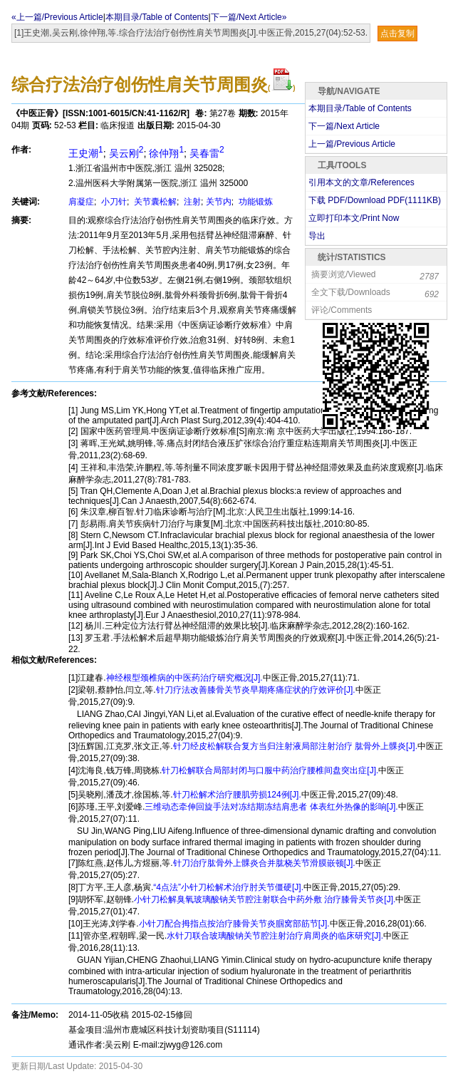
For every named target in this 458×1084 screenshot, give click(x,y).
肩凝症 (81, 202)
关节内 (218, 202)
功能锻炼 (254, 202)
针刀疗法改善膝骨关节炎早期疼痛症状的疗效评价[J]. (255, 690)
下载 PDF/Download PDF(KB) (374, 200)
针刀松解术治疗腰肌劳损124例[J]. (237, 795)
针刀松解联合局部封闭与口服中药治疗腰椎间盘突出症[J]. (270, 770)
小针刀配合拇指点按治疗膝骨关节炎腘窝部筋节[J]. (234, 924)
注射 (191, 202)
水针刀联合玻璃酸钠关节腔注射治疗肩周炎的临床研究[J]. (275, 936)
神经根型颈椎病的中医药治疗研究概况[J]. (184, 678)
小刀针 (113, 202)
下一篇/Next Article (344, 126)
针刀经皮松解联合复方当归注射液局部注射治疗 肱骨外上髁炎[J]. (295, 746)
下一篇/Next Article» (249, 17)
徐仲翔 (166, 153)
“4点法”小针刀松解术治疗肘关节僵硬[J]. (228, 887)
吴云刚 (126, 153)
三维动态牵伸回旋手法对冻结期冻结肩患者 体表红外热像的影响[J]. (271, 807)
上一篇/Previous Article (351, 144)
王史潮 (85, 153)
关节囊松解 (154, 202)
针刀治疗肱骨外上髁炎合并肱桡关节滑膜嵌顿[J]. (264, 863)
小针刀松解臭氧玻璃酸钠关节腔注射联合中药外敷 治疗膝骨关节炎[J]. (264, 899)
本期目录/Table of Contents (157, 17)
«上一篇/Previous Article (57, 17)
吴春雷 (206, 153)
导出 (317, 236)
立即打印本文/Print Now (353, 218)
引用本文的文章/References (361, 182)
